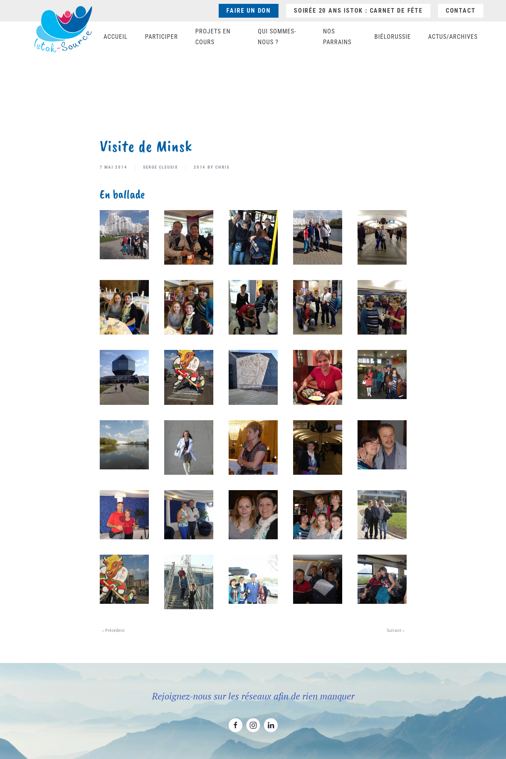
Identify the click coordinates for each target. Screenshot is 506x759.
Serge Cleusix (160, 167)
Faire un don (248, 10)
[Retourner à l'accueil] (63, 29)
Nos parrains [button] (337, 37)
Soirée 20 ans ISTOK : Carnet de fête (358, 10)
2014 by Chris (211, 167)
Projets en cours (213, 37)
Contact (461, 10)
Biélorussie (392, 36)
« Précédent (113, 630)
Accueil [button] (116, 36)
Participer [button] (161, 36)
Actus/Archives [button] (453, 36)
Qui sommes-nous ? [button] (277, 37)
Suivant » (395, 630)
